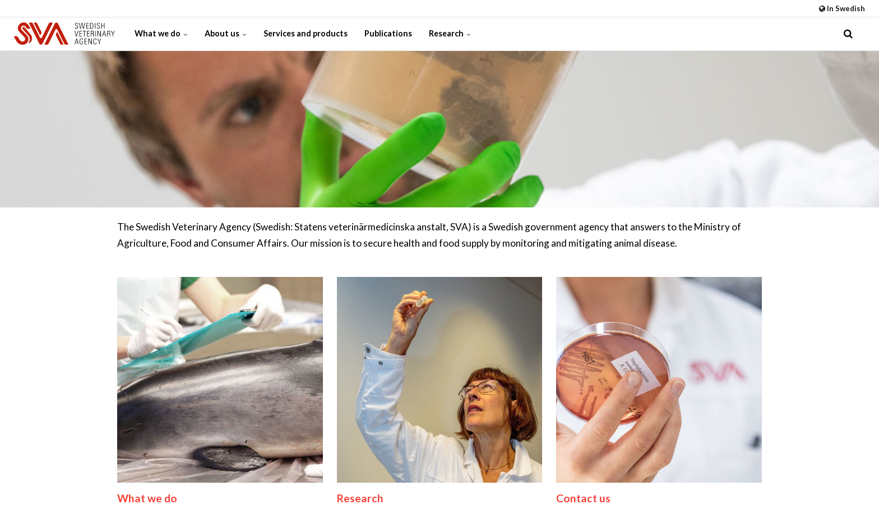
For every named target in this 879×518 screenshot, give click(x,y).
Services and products (305, 33)
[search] (848, 33)
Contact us (583, 498)
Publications (388, 33)
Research (450, 33)
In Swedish (842, 8)
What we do (161, 33)
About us (226, 33)
